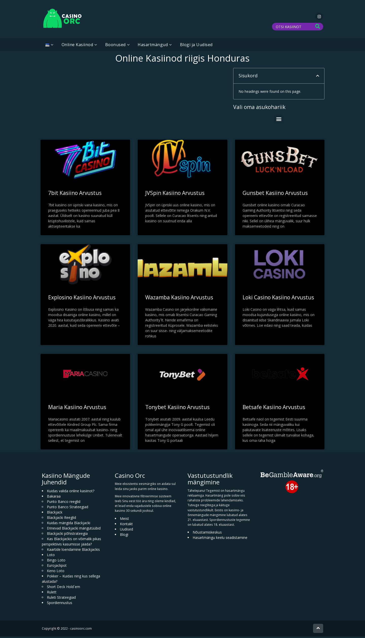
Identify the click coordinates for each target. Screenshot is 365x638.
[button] (317, 77)
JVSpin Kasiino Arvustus (175, 194)
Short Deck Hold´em (63, 588)
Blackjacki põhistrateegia (67, 535)
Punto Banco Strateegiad (67, 508)
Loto (51, 556)
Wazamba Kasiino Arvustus (179, 298)
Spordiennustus (59, 604)
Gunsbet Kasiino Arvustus (275, 194)
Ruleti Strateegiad (61, 598)
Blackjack (54, 513)
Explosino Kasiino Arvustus (82, 298)
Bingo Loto (56, 561)
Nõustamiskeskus (207, 533)
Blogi (124, 535)
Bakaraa (54, 497)
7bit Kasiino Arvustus (75, 194)
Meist (124, 519)
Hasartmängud (153, 46)
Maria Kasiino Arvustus (77, 408)
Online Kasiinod (77, 46)
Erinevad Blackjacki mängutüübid (74, 529)
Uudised (126, 530)
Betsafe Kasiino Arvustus (274, 408)
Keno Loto (55, 572)
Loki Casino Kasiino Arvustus (278, 298)
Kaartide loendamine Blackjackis (73, 551)
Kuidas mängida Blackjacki (68, 524)
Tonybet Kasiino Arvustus (177, 408)
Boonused (115, 46)
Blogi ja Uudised (196, 46)
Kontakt (126, 525)
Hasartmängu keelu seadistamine (220, 539)
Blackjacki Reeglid (61, 519)
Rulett (52, 593)
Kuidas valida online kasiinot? (70, 492)
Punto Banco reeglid (63, 503)
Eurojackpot (57, 566)
